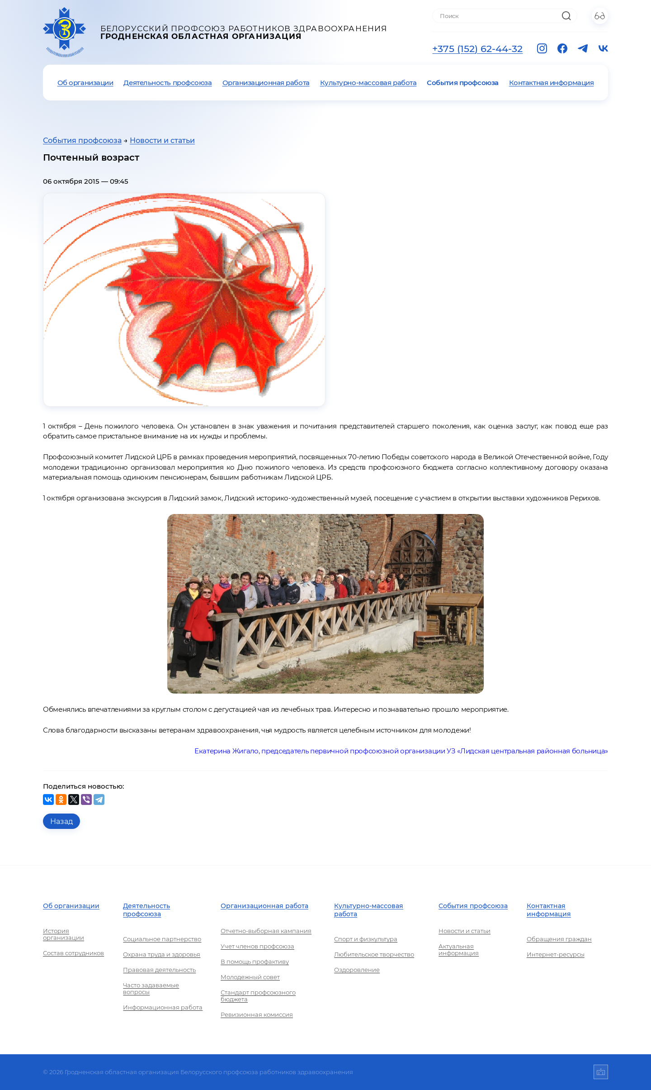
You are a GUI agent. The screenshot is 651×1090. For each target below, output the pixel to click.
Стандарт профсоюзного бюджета (258, 996)
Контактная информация (551, 82)
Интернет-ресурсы (556, 954)
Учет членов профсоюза (257, 946)
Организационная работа (266, 82)
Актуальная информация (459, 950)
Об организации (85, 82)
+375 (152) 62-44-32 (477, 48)
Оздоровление (357, 969)
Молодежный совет (250, 977)
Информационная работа (163, 1007)
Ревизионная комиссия (257, 1014)
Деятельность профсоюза (167, 82)
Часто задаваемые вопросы (151, 988)
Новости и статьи (162, 140)
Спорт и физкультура (365, 939)
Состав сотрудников (73, 953)
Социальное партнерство (162, 939)
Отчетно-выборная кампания (266, 931)
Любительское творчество (374, 954)
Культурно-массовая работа (368, 82)
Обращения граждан (559, 939)
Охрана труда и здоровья (161, 954)
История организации (63, 934)
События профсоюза (462, 82)
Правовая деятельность (159, 969)
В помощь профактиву (255, 961)
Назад (61, 821)
